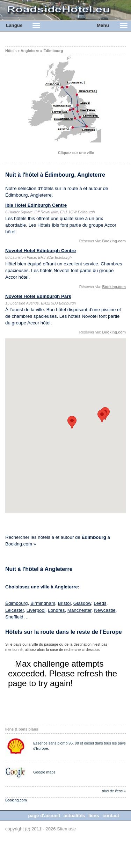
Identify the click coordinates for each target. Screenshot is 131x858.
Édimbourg (53, 51)
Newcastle (104, 610)
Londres (56, 610)
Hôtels (11, 51)
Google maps (44, 772)
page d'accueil (44, 815)
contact (111, 815)
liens (93, 815)
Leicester (14, 610)
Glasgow (82, 603)
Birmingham (42, 603)
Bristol (64, 603)
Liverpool (36, 610)
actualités (74, 815)
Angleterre (30, 51)
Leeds (100, 603)
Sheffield (14, 616)
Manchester (79, 610)
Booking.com (18, 544)
